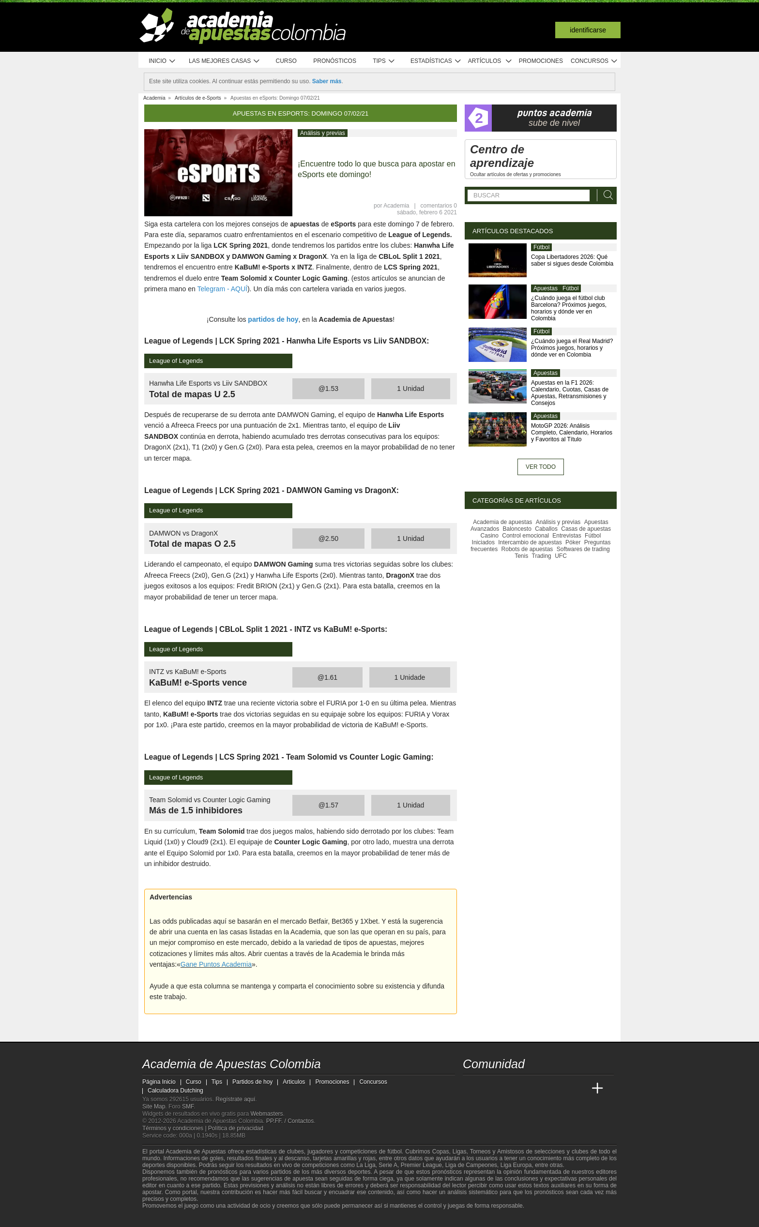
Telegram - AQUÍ (222, 289)
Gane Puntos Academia (216, 964)
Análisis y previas (322, 133)
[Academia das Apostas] (489, 1088)
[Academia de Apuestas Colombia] (471, 1088)
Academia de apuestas (502, 522)
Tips (384, 61)
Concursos (594, 61)
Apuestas (545, 288)
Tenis (521, 556)
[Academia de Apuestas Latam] (561, 1088)
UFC (561, 556)
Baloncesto (517, 528)
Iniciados (483, 542)
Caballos (546, 528)
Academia (396, 205)
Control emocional (525, 535)
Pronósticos (334, 61)
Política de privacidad (235, 1128)
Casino (490, 535)
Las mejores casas (224, 61)
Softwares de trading (583, 549)
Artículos (490, 61)
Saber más (327, 81)
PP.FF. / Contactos (290, 1121)
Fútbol (541, 247)
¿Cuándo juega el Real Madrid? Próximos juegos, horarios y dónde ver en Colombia (572, 348)
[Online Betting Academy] (525, 1088)
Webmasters (266, 1113)
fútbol (394, 1151)
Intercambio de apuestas (530, 542)
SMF (188, 1106)
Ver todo (541, 467)
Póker (572, 542)
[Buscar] (605, 195)
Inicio (162, 61)
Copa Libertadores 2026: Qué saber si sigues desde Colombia (572, 260)
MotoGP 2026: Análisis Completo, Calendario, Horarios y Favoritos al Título (571, 432)
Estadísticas (435, 61)
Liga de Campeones (471, 1165)
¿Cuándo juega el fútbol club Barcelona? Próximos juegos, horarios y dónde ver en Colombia (569, 308)
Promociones (541, 61)
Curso (286, 61)
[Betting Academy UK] (579, 1088)
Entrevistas (566, 535)
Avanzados (485, 528)
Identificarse (588, 30)
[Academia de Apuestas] (543, 1088)
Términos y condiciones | (175, 1128)
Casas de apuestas (586, 528)
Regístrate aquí (235, 1099)
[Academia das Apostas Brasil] (507, 1088)
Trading (541, 556)
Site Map (153, 1106)
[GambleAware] (164, 1218)
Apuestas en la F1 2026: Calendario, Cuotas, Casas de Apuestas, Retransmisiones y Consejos (569, 392)
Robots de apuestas (527, 549)
